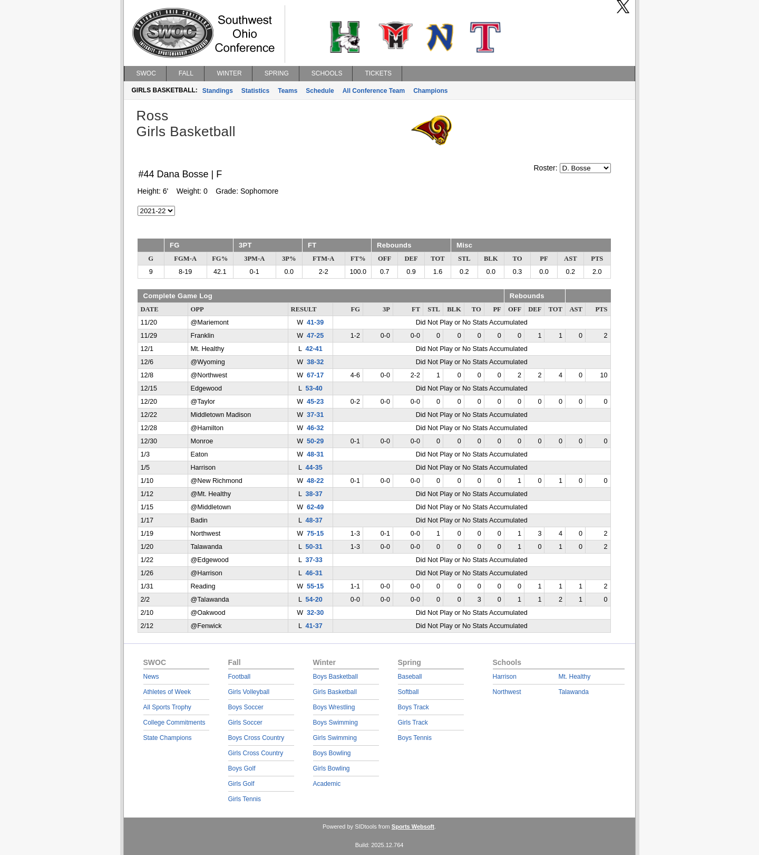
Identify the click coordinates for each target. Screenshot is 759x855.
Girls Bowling (331, 768)
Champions (430, 90)
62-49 (315, 507)
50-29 (315, 441)
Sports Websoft (413, 826)
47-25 (315, 335)
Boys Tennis (415, 738)
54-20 (313, 599)
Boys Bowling (332, 753)
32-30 (315, 612)
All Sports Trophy (167, 707)
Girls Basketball (335, 692)
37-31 (315, 415)
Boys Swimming (335, 722)
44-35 (313, 467)
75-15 (315, 533)
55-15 (315, 586)
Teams (287, 90)
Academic (327, 783)
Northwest (507, 692)
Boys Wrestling (334, 707)
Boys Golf (242, 768)
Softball (408, 692)
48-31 (315, 454)
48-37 (313, 520)
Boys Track (413, 707)
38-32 (315, 362)
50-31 (313, 546)
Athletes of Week (167, 692)
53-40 (313, 388)
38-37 (313, 494)
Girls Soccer (245, 722)
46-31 (313, 573)
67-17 (315, 375)
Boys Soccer (246, 707)
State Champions (167, 738)
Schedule (320, 90)
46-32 (315, 428)
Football (239, 676)
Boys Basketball (335, 676)
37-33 (313, 560)
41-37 (313, 626)
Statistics (255, 90)
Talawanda (574, 692)
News (151, 676)
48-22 (315, 480)
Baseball (410, 676)
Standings (217, 90)
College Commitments (174, 722)
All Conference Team (374, 90)
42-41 (313, 349)
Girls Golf (241, 783)
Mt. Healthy (575, 676)
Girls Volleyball (249, 692)
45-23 (315, 401)
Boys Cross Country (256, 738)
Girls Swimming (335, 738)
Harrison (505, 676)
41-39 (315, 322)
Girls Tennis (244, 799)
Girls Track (413, 722)
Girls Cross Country (256, 753)
